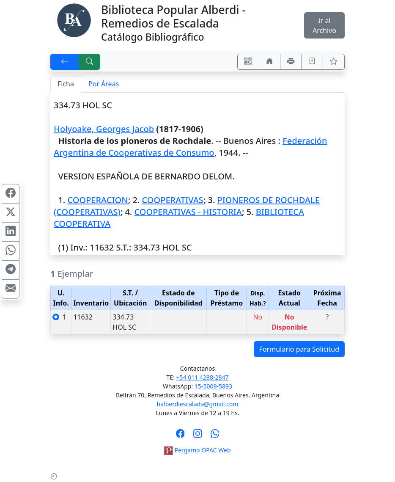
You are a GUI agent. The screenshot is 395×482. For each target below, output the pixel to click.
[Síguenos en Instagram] (198, 436)
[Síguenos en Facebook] (180, 436)
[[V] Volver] (64, 62)
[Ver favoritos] (334, 62)
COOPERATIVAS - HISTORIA (188, 212)
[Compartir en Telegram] (10, 269)
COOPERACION (97, 200)
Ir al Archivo (324, 25)
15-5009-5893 (213, 386)
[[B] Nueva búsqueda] (90, 62)
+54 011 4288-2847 (202, 377)
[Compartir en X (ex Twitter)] (10, 212)
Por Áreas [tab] (103, 83)
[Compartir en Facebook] (10, 193)
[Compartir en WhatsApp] (10, 250)
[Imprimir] (291, 62)
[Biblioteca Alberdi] (74, 19)
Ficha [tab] (66, 83)
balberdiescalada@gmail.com (198, 404)
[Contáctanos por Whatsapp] (215, 436)
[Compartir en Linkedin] (10, 231)
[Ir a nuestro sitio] (270, 62)
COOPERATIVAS (172, 200)
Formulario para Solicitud (299, 349)
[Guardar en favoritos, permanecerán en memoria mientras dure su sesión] (313, 62)
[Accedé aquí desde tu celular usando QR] (248, 62)
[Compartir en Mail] (10, 288)
